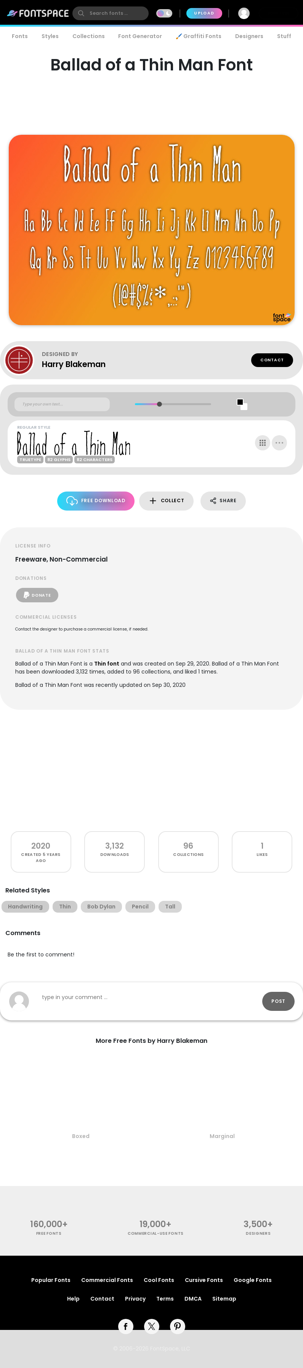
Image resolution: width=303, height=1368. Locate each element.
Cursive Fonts (204, 1280)
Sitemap (224, 1299)
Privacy (135, 1299)
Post (278, 1001)
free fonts (49, 1233)
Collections (88, 36)
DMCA (193, 1299)
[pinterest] (177, 1326)
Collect (166, 501)
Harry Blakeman (74, 364)
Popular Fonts (51, 1280)
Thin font (106, 663)
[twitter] (151, 1326)
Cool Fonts (159, 1280)
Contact (272, 360)
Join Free (278, 13)
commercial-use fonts (156, 1233)
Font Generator (140, 36)
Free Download (95, 501)
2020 (40, 845)
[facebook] (125, 1326)
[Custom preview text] (62, 404)
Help (73, 1299)
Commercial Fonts (107, 1280)
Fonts (20, 36)
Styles (50, 36)
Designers (249, 36)
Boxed (81, 1136)
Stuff (284, 36)
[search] (110, 13)
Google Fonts (253, 1280)
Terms (165, 1299)
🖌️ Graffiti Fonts (198, 36)
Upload (204, 13)
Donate (37, 595)
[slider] (159, 404)
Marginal (222, 1136)
